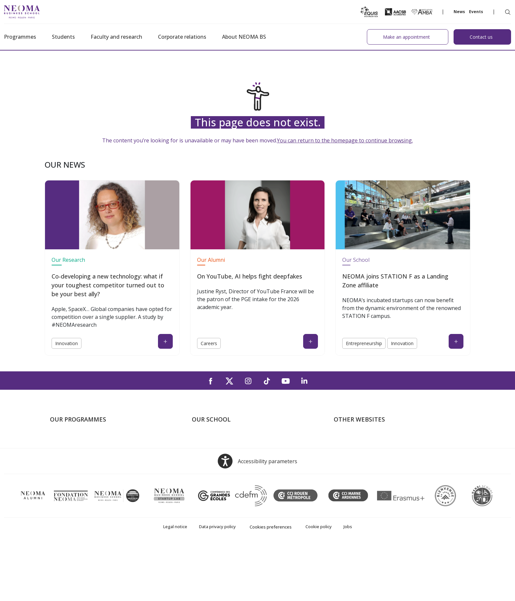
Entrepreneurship (364, 343)
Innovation (66, 343)
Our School (355, 259)
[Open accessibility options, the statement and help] (257, 517)
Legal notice (175, 583)
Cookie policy (318, 583)
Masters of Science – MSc (80, 458)
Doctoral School (69, 486)
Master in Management (77, 449)
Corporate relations (182, 36)
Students (63, 36)
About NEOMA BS (244, 36)
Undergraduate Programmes (83, 439)
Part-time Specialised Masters (85, 467)
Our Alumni (211, 259)
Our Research (68, 259)
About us (202, 439)
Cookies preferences (271, 584)
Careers (209, 343)
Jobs (348, 583)
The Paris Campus (213, 449)
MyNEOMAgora (352, 477)
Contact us (204, 477)
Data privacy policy (217, 583)
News (459, 11)
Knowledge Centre (355, 486)
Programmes (20, 36)
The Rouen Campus (215, 467)
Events (476, 11)
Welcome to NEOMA (358, 439)
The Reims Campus (214, 458)
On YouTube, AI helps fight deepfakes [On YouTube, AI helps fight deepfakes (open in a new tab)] (249, 276)
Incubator (345, 458)
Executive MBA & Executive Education (94, 477)
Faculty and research (116, 36)
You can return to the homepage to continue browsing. (345, 140)
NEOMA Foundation (357, 467)
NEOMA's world (352, 449)
